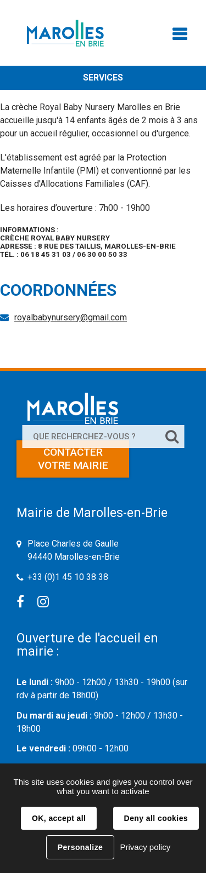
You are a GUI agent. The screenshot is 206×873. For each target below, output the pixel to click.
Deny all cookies (156, 818)
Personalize (80, 847)
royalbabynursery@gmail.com (70, 317)
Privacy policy (145, 847)
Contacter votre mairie (73, 459)
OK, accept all (59, 818)
